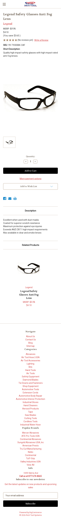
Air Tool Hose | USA (30, 357)
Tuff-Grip (30, 458)
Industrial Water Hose (30, 424)
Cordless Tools (30, 421)
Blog (30, 343)
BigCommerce (35, 512)
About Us (30, 336)
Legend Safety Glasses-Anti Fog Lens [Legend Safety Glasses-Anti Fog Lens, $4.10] (29, 295)
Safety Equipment (30, 376)
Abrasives (30, 354)
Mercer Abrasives (30, 433)
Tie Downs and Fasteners (31, 383)
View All (30, 465)
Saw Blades (30, 415)
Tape (30, 412)
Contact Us (30, 339)
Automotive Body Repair (30, 396)
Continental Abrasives (30, 439)
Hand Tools (30, 370)
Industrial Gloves (30, 402)
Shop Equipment (31, 386)
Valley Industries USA (30, 461)
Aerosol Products (30, 408)
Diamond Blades (30, 380)
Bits (30, 367)
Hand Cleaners (30, 405)
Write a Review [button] (41, 40)
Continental (30, 455)
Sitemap (30, 346)
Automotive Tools (30, 389)
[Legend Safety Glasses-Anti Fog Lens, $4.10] (29, 268)
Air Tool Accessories (30, 360)
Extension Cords (30, 392)
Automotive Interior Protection (30, 399)
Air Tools (30, 373)
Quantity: (30, 156)
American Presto (30, 445)
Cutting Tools (30, 418)
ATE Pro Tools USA (31, 436)
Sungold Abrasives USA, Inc (30, 442)
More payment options (30, 178)
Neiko (30, 452)
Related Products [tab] (30, 245)
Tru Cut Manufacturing (30, 449)
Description (30, 210)
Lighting (30, 364)
